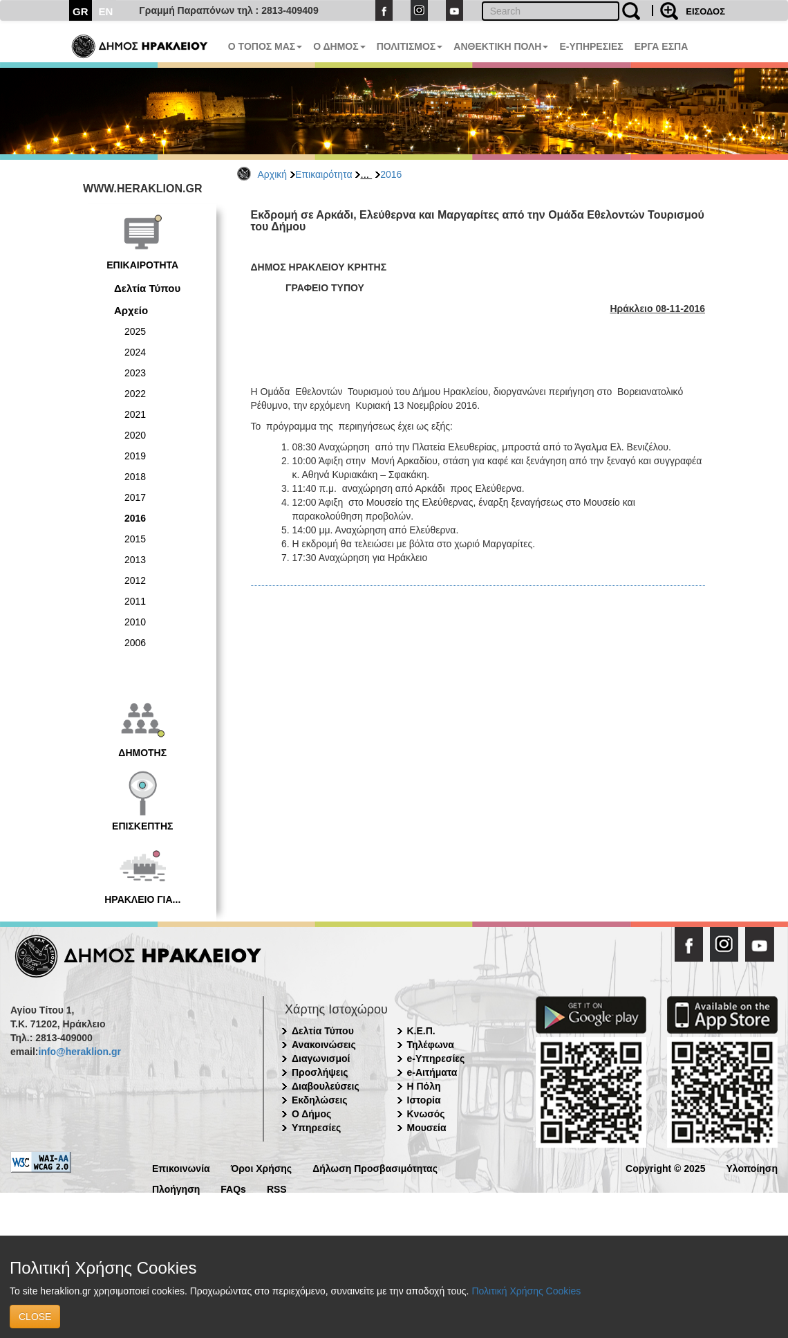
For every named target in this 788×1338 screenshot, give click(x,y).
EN (106, 11)
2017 (135, 497)
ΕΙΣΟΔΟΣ (705, 11)
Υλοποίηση (752, 1167)
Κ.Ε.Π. (421, 1030)
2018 (135, 476)
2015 (135, 538)
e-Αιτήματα (432, 1072)
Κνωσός (426, 1113)
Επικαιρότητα (323, 174)
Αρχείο (131, 310)
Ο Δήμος (311, 1113)
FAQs (233, 1188)
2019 (135, 455)
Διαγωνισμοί (321, 1058)
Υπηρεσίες (316, 1127)
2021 (135, 414)
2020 (135, 435)
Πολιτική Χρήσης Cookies (526, 1290)
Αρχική (273, 174)
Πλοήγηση (176, 1188)
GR (80, 11)
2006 (135, 642)
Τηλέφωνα (430, 1044)
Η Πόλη (424, 1086)
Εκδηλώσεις (320, 1100)
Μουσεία (427, 1127)
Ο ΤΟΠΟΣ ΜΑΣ (265, 46)
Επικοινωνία (181, 1167)
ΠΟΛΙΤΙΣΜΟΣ (410, 46)
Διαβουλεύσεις (325, 1086)
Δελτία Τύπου (147, 288)
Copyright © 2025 (665, 1167)
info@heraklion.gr (79, 1051)
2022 (135, 393)
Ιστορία (424, 1100)
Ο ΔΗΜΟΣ (339, 46)
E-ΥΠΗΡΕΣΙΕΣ (591, 46)
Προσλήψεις (320, 1072)
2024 (135, 352)
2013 (135, 559)
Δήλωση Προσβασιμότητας (375, 1167)
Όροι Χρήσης (261, 1167)
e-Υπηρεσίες (436, 1058)
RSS (277, 1188)
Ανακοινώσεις (324, 1044)
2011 (135, 601)
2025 (135, 331)
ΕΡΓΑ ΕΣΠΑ (661, 46)
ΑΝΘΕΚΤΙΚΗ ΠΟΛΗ (500, 46)
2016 (391, 174)
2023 (135, 372)
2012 (135, 580)
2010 (135, 621)
